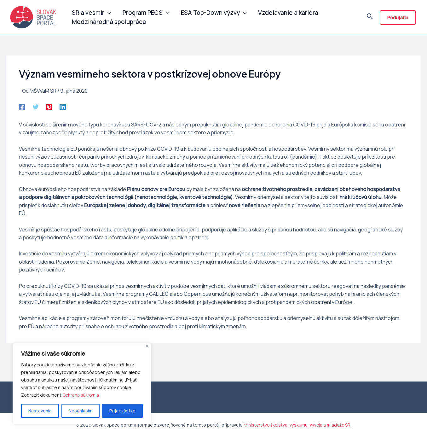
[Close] (147, 346)
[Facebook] (22, 109)
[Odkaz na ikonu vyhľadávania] (369, 19)
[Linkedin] (63, 109)
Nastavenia (40, 411)
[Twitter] (35, 109)
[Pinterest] (49, 109)
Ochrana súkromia (81, 395)
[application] (106, 11)
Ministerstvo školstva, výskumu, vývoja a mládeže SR (297, 425)
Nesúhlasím (81, 411)
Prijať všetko (122, 411)
